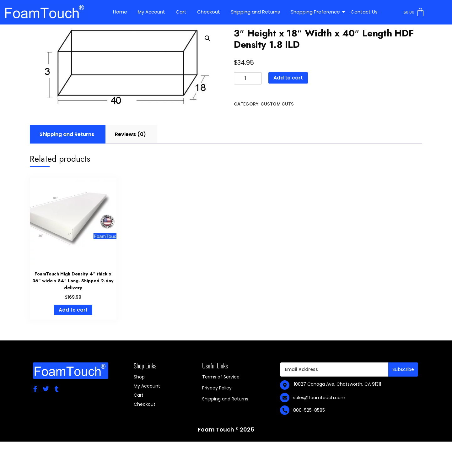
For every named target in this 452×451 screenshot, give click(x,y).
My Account (151, 11)
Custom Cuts (277, 104)
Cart (181, 11)
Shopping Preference (316, 11)
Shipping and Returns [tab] (67, 134)
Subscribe (403, 369)
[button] (207, 38)
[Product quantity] (248, 78)
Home (120, 11)
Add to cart (288, 77)
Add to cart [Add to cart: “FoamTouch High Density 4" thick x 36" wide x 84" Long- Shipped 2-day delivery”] (73, 310)
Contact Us (364, 11)
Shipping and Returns (255, 11)
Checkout (208, 11)
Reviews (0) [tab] (130, 134)
